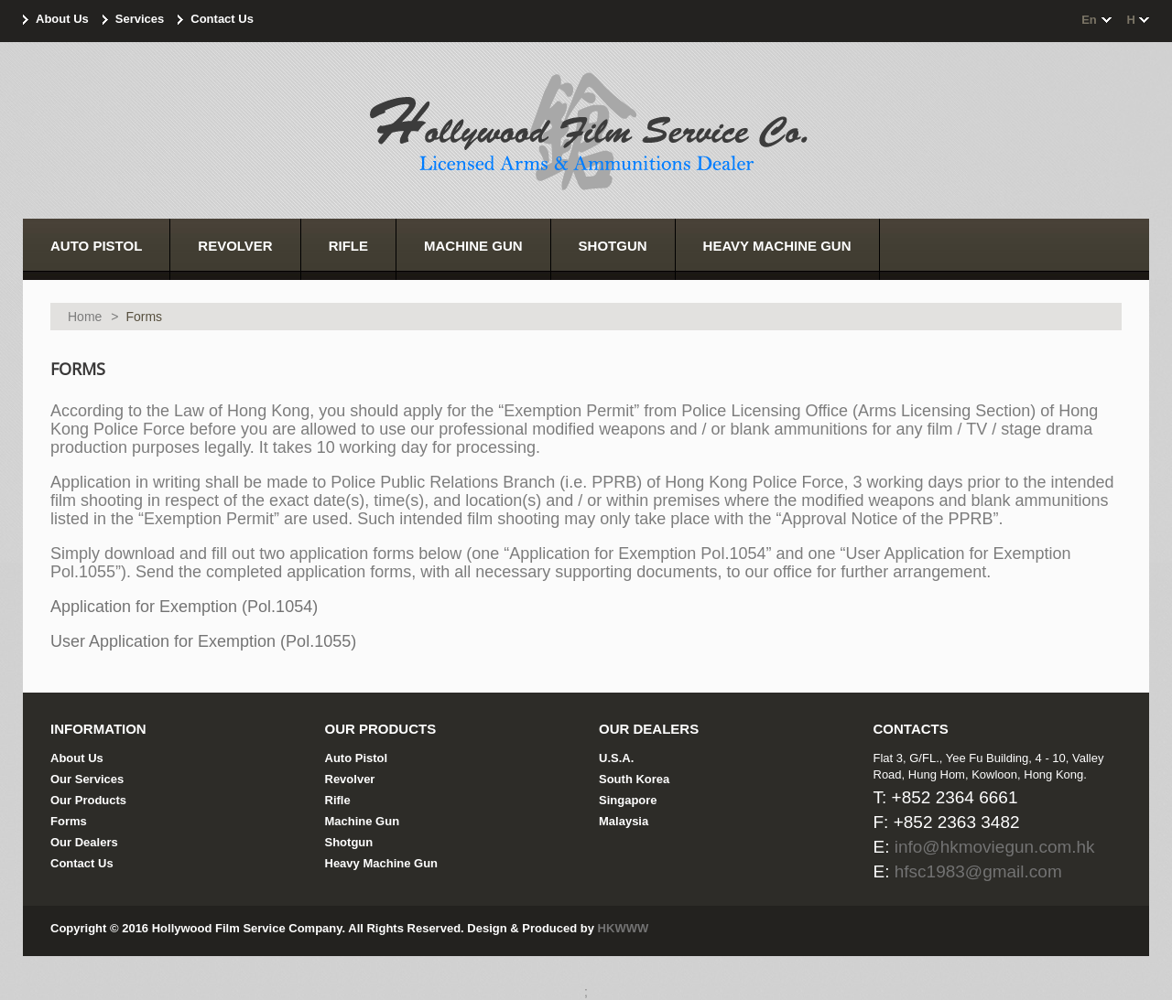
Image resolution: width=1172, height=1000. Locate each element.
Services (140, 19)
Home (85, 316)
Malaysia (623, 821)
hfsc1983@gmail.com (978, 871)
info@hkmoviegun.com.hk (995, 846)
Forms (68, 821)
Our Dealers (84, 842)
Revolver (350, 779)
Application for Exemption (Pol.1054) (184, 606)
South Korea (634, 779)
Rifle (338, 800)
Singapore (628, 800)
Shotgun (349, 842)
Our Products (88, 800)
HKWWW (623, 928)
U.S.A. (616, 758)
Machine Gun (362, 821)
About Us (62, 19)
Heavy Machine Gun (382, 863)
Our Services (87, 779)
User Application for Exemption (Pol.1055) (203, 641)
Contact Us (222, 19)
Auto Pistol (356, 758)
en (1089, 20)
